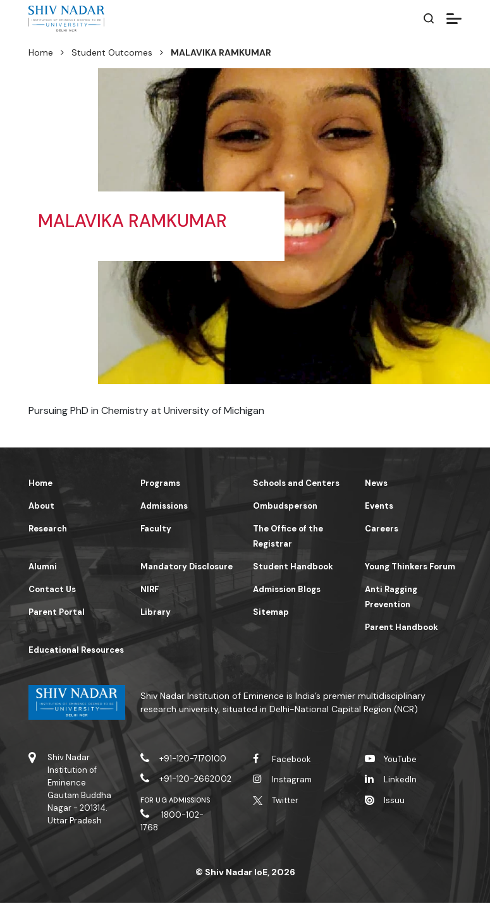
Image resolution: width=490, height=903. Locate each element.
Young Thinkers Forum (410, 566)
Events (379, 505)
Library (155, 612)
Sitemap (271, 612)
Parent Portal (56, 612)
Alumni (42, 566)
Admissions (164, 505)
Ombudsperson (285, 505)
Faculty (155, 528)
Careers (381, 528)
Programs (160, 483)
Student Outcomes (111, 52)
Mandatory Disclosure (186, 566)
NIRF (149, 589)
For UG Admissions (175, 800)
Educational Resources (76, 650)
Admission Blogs (287, 589)
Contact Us (52, 589)
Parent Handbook (401, 627)
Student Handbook (293, 566)
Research (47, 528)
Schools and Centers (296, 483)
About (41, 505)
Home (40, 52)
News (376, 483)
